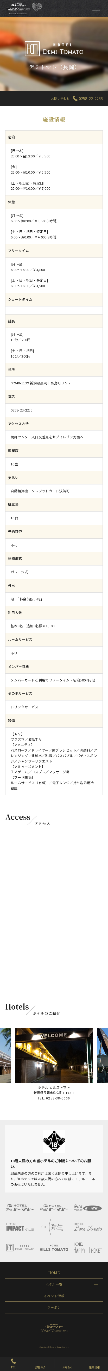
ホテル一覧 (54, 1284)
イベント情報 (54, 1295)
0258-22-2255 (91, 98)
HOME (54, 1272)
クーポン (54, 1307)
